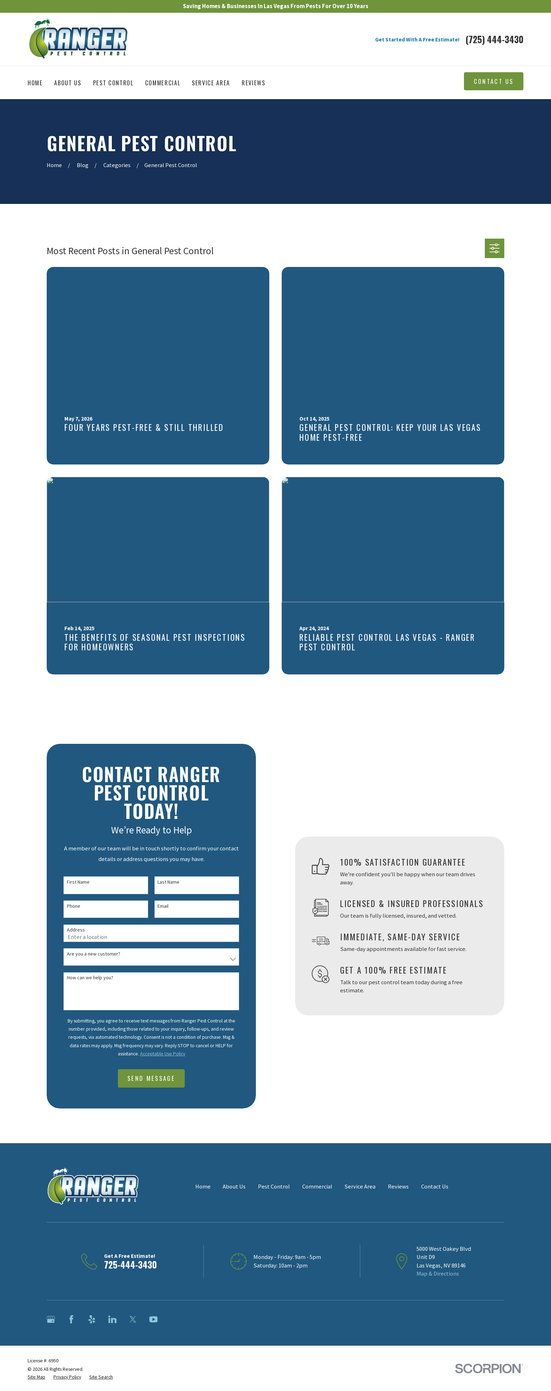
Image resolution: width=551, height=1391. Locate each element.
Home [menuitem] (35, 82)
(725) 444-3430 (494, 39)
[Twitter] (133, 1319)
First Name (72, 882)
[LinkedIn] (112, 1319)
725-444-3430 (130, 1264)
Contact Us (494, 81)
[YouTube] (153, 1319)
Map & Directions (438, 1273)
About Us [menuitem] (67, 82)
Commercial (317, 1186)
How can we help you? (84, 978)
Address (70, 930)
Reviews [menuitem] (253, 82)
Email (156, 906)
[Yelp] (92, 1319)
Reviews (398, 1186)
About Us (234, 1186)
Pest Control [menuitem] (113, 82)
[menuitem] (36, 1377)
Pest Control (274, 1186)
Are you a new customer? (87, 954)
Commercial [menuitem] (162, 82)
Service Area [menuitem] (211, 82)
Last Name (162, 882)
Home (203, 1186)
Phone (67, 906)
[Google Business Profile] (51, 1319)
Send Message (145, 1078)
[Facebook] (71, 1319)
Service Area (359, 1186)
